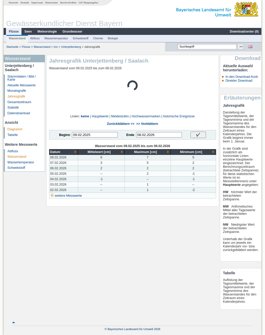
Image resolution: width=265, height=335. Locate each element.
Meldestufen (120, 116)
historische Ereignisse (179, 116)
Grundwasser (73, 31)
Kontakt (25, 2)
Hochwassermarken (145, 116)
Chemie (98, 38)
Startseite (13, 2)
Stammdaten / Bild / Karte (22, 78)
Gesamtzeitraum (19, 102)
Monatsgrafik (17, 91)
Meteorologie (47, 31)
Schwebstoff (81, 38)
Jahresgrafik (16, 96)
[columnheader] (63, 152)
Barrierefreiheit (68, 2)
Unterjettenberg (71, 46)
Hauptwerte (100, 116)
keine (85, 116)
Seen (28, 31)
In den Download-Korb (241, 77)
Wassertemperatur (56, 38)
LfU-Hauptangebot (88, 2)
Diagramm (15, 129)
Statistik (13, 107)
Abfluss (35, 38)
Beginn (64, 135)
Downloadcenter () (244, 31)
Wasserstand (17, 38)
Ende (130, 135)
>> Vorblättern (147, 124)
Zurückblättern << (120, 124)
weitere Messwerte (68, 195)
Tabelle (13, 135)
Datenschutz (51, 2)
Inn (56, 46)
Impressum (37, 2)
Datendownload (19, 113)
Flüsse (14, 31)
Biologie (113, 38)
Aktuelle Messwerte (22, 85)
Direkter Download (238, 80)
